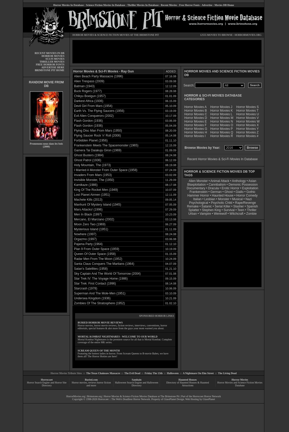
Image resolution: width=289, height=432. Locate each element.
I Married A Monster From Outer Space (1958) (105, 170)
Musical (237, 199)
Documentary (196, 188)
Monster (223, 199)
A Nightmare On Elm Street (198, 373)
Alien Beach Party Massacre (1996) (98, 76)
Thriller (252, 210)
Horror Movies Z (247, 132)
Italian (197, 199)
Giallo (240, 192)
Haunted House (222, 195)
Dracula (213, 188)
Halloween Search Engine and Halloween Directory (136, 384)
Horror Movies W (248, 121)
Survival (229, 210)
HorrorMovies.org (75, 396)
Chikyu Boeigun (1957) (90, 96)
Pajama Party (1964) (88, 244)
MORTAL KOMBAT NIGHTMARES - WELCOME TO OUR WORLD (118, 336)
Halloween (173, 373)
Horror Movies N (221, 121)
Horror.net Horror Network (207, 396)
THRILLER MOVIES (51, 61)
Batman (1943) (84, 86)
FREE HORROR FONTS (50, 64)
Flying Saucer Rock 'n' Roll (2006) (97, 135)
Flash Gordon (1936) (88, 121)
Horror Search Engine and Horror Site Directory (46, 384)
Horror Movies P (221, 129)
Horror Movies (240, 379)
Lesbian (210, 199)
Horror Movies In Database (68, 5)
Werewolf (220, 213)
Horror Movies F (195, 125)
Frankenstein (198, 192)
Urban (192, 213)
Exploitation (250, 188)
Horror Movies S (247, 107)
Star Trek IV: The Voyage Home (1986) (101, 278)
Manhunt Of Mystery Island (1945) (97, 204)
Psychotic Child (221, 203)
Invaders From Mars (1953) (93, 175)
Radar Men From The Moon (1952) (98, 259)
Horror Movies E (195, 121)
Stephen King (211, 210)
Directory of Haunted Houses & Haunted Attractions (187, 384)
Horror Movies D (195, 118)
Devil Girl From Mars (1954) (93, 106)
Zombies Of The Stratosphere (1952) (99, 303)
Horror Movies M (221, 118)
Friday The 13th (154, 373)
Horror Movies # (247, 136)
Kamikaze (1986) (86, 185)
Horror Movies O (221, 125)
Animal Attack (219, 181)
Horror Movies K (221, 110)
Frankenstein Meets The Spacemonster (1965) (106, 145)
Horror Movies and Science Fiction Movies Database (240, 384)
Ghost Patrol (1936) (87, 160)
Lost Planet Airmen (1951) (92, 195)
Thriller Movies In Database (143, 5)
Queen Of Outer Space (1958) (95, 254)
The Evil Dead (132, 373)
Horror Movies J (221, 107)
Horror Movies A (195, 107)
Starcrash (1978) (85, 288)
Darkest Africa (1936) (88, 101)
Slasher (238, 206)
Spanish (252, 206)
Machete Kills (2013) (88, 199)
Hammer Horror (198, 195)
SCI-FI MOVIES (54, 58)
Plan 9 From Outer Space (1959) (96, 249)
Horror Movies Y (247, 129)
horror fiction (104, 382)
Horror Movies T (247, 110)
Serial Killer (223, 206)
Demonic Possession (243, 184)
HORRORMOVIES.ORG (247, 34)
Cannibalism (217, 184)
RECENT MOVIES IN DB (49, 53)
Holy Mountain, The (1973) (92, 165)
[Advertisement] (46, 235)
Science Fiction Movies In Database (105, 5)
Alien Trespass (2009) (89, 81)
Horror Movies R (221, 136)
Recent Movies (169, 5)
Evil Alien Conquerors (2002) (94, 116)
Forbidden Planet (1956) (90, 140)
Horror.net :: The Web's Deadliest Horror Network (124, 399)
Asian (252, 181)
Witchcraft (236, 213)
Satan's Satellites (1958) (91, 269)
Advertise (207, 5)
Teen (240, 210)
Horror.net (47, 379)
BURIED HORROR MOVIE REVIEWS (100, 322)
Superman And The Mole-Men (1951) (99, 293)
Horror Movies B (195, 110)
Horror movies (79, 382)
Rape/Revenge (245, 203)
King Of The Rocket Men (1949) (96, 190)
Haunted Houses (187, 379)
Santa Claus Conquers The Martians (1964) (104, 264)
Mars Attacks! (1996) (88, 209)
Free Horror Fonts (189, 5)
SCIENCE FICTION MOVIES (113, 34)
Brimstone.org (94, 396)
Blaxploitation (196, 184)
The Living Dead (227, 373)
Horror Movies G (195, 129)
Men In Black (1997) (88, 214)
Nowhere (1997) (85, 234)
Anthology (239, 181)
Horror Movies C (195, 114)
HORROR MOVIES (83, 34)
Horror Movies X (247, 125)
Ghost (228, 192)
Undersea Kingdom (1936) (92, 298)
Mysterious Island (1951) (91, 229)
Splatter (194, 210)
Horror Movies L (221, 114)
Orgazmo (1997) (85, 239)
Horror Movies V (247, 118)
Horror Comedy (247, 195)
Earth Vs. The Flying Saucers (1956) (99, 111)
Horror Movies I (195, 136)
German (215, 192)
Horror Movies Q (221, 132)
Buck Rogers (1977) (88, 91)
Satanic (206, 206)
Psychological (198, 203)
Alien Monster (198, 181)
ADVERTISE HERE (52, 67)
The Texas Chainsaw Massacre (103, 373)
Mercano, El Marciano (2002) (94, 219)
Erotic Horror (230, 188)
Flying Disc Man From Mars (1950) (98, 130)
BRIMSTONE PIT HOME (49, 70)
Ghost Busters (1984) (89, 155)
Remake (193, 206)
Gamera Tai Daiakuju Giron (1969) (98, 150)
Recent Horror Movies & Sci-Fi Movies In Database (222, 159)
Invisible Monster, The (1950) (94, 180)
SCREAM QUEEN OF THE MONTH (99, 350)
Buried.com (91, 379)
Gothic (251, 192)
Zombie (251, 213)
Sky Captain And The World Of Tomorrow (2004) (107, 273)
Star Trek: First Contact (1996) (95, 283)
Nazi (249, 199)
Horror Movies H (195, 132)
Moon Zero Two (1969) (89, 224)
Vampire (205, 213)
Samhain (137, 379)
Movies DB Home (224, 5)
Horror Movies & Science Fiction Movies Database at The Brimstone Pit (141, 396)
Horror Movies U (247, 114)
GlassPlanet (209, 399)
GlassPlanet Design (174, 399)
